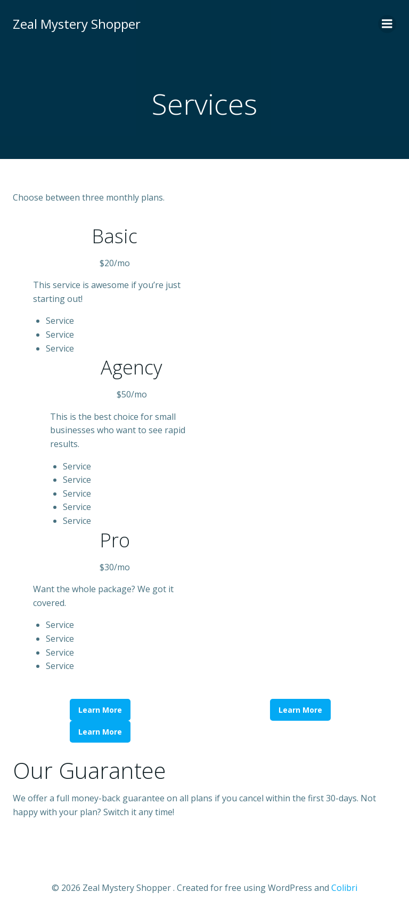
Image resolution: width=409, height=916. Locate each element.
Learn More (100, 710)
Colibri (344, 888)
